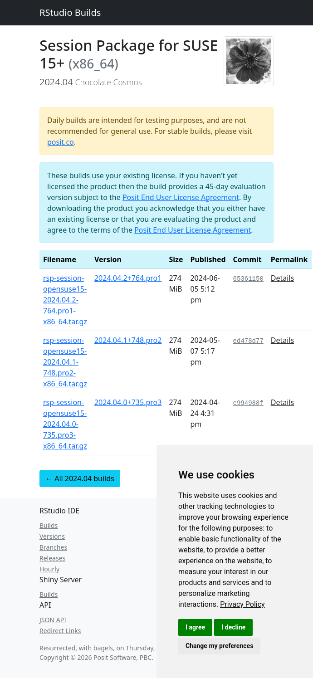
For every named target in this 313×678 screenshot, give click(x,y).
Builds (48, 525)
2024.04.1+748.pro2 (128, 340)
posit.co (60, 142)
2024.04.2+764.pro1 (128, 278)
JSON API (52, 619)
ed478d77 (248, 341)
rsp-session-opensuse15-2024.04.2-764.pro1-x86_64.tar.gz (65, 300)
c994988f (248, 403)
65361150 (248, 279)
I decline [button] (233, 627)
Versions (52, 536)
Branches (53, 547)
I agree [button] (195, 627)
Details (282, 278)
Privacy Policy (242, 604)
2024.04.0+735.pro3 (128, 402)
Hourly (49, 569)
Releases (52, 558)
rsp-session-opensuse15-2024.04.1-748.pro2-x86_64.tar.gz (65, 362)
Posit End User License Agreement (180, 197)
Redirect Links (60, 630)
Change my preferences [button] (219, 645)
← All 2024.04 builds (79, 478)
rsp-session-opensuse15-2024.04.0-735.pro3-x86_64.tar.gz (65, 424)
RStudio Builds (70, 12)
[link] (242, 604)
